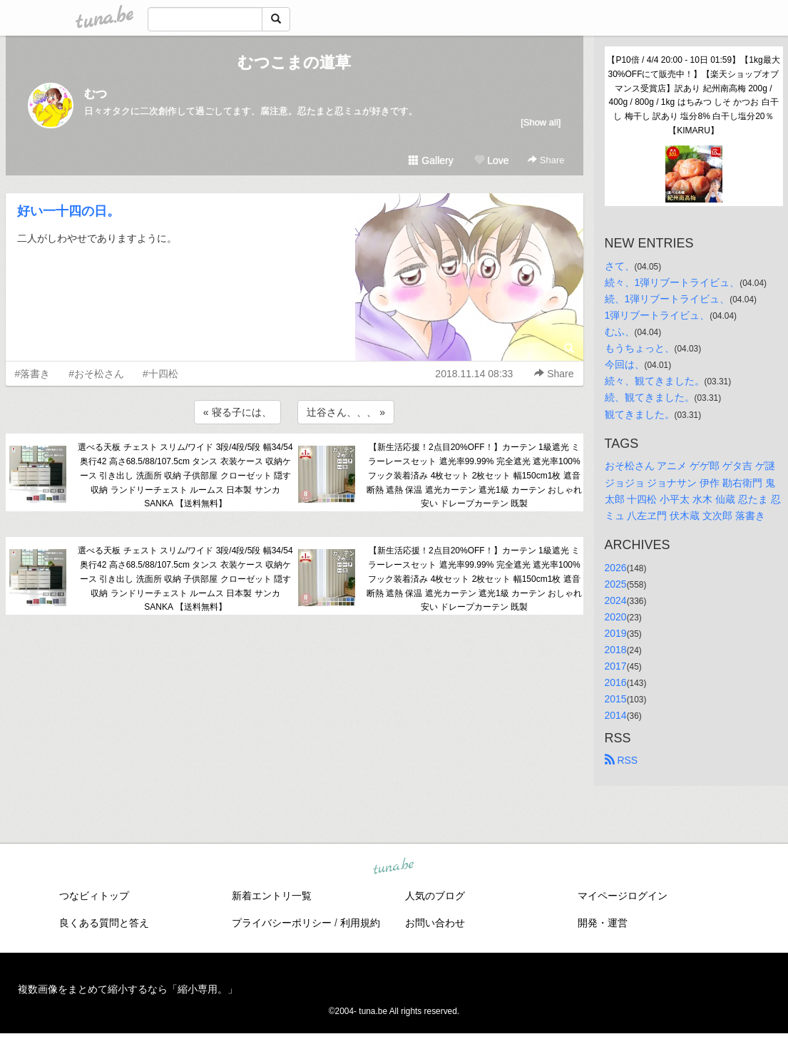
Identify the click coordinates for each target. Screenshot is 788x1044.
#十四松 (160, 373)
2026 (616, 567)
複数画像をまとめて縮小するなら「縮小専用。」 (127, 989)
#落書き (33, 373)
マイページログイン (622, 895)
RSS (621, 760)
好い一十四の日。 (68, 211)
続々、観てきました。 (655, 381)
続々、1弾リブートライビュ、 (672, 282)
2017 (616, 666)
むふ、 (620, 331)
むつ (95, 94)
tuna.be (394, 866)
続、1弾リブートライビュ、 (667, 298)
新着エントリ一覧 (272, 895)
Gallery (431, 160)
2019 (616, 633)
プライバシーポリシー (282, 922)
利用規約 (360, 922)
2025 (616, 584)
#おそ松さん (96, 373)
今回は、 (625, 364)
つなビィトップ (94, 895)
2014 (616, 715)
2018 (616, 649)
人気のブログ (435, 895)
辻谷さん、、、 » (346, 412)
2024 (616, 600)
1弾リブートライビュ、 (657, 315)
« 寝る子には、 (237, 412)
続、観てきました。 (650, 397)
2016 (616, 682)
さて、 (620, 266)
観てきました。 (640, 414)
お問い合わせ (435, 922)
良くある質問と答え (104, 922)
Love (491, 160)
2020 (616, 617)
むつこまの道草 (294, 62)
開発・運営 (603, 922)
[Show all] (541, 122)
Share (546, 160)
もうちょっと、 (640, 348)
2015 (616, 699)
